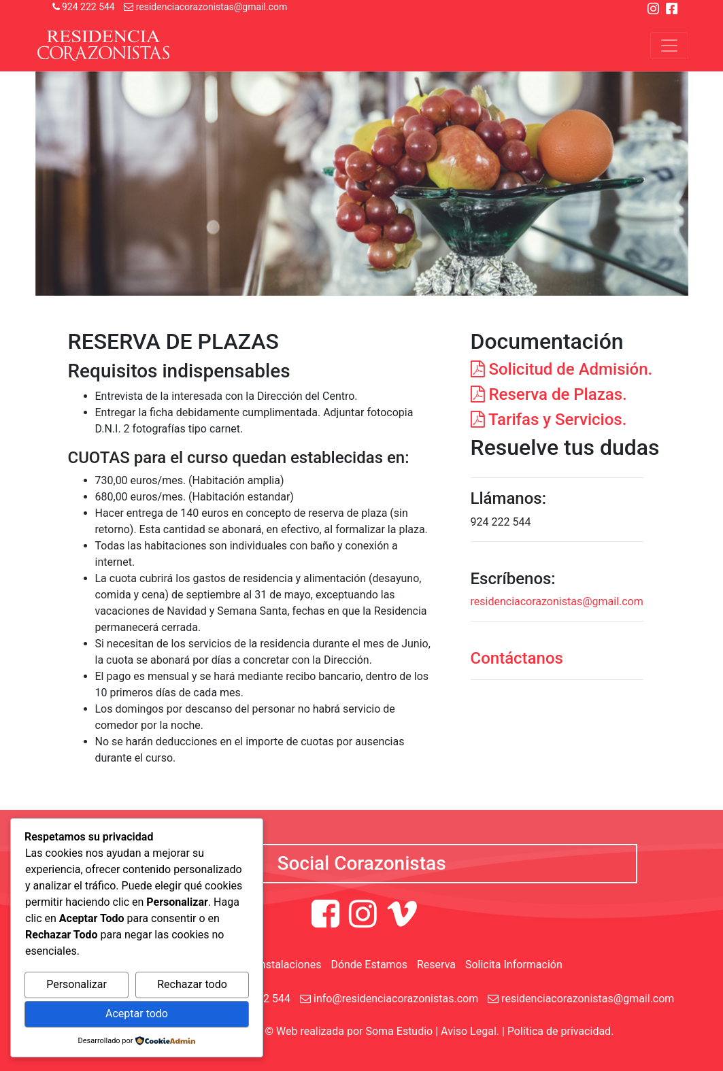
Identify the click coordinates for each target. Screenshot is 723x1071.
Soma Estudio (399, 1031)
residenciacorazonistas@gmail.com (205, 6)
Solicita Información (513, 964)
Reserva (436, 964)
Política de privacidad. (560, 1031)
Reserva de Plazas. (549, 394)
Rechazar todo (192, 984)
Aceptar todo (136, 1013)
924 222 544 (83, 6)
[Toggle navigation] (669, 45)
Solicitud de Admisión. (562, 369)
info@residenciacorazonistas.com (389, 998)
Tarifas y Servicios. (549, 419)
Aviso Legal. (470, 1031)
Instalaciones (288, 964)
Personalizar (76, 984)
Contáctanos (517, 658)
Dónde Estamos (369, 964)
